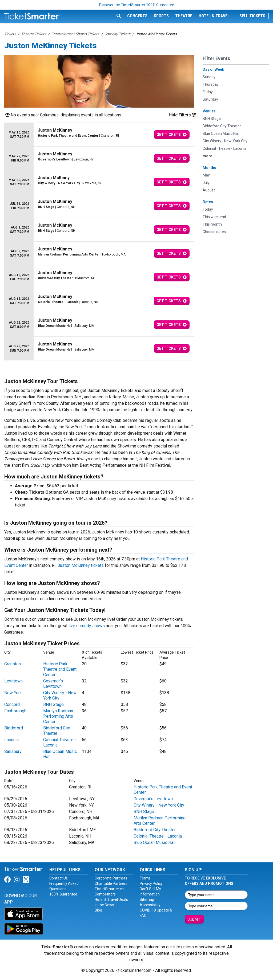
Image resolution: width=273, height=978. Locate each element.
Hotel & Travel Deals (111, 899)
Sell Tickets (252, 15)
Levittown (13, 681)
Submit (194, 919)
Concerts (137, 15)
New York (13, 692)
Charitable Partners (111, 883)
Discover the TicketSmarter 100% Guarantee (136, 5)
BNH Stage (53, 704)
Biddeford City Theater (56, 730)
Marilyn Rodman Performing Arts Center (58, 716)
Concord (12, 704)
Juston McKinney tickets (81, 565)
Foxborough (15, 710)
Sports (161, 15)
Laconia (11, 739)
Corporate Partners (111, 878)
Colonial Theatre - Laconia (158, 836)
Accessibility (150, 905)
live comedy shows (87, 625)
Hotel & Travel (214, 15)
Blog (98, 910)
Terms (145, 878)
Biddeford (13, 727)
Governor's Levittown (53, 683)
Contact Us (58, 878)
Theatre (183, 15)
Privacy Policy (151, 883)
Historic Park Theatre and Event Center (60, 669)
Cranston (12, 663)
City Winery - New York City (159, 805)
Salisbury (13, 751)
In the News (104, 905)
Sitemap (147, 899)
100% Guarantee (63, 894)
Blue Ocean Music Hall (154, 842)
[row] (99, 135)
